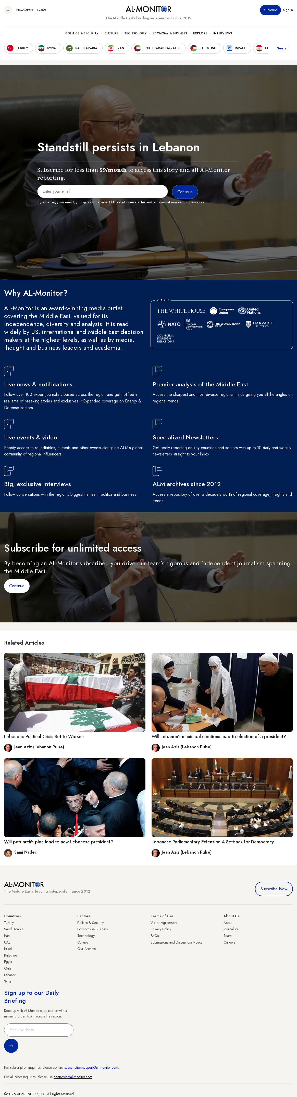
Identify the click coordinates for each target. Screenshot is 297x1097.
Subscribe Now (274, 889)
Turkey (9, 922)
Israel (8, 948)
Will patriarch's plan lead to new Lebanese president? (58, 842)
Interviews (222, 33)
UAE (7, 942)
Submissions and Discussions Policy (176, 942)
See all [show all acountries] (283, 48)
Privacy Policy (161, 929)
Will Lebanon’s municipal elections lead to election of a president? (219, 736)
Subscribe (270, 10)
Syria (7, 981)
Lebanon (10, 974)
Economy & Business (170, 33)
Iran (7, 935)
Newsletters (24, 9)
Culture (111, 33)
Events (41, 9)
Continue (16, 586)
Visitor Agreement (164, 922)
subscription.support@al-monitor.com (91, 1067)
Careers (229, 942)
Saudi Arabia (13, 929)
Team (228, 935)
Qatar (8, 968)
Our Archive (86, 948)
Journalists (231, 929)
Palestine (10, 955)
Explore (200, 33)
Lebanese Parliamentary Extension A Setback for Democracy (213, 842)
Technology (135, 33)
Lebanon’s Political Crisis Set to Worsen (44, 736)
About (228, 922)
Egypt (8, 961)
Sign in (288, 10)
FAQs (155, 935)
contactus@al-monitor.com (73, 1076)
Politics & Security (81, 33)
